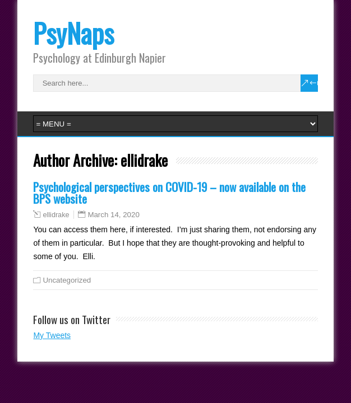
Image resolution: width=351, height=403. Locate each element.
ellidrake (56, 215)
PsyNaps (73, 33)
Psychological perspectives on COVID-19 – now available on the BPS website (169, 192)
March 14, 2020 (113, 214)
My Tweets (52, 335)
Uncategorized (67, 280)
